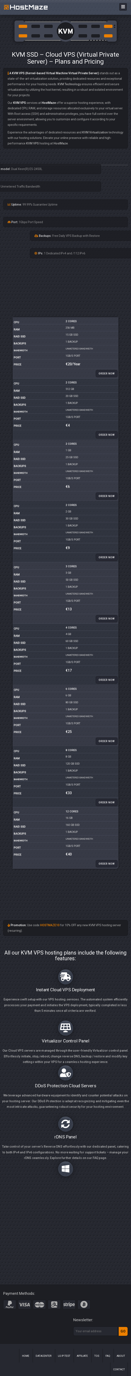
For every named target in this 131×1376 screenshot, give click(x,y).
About (121, 1355)
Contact (119, 1369)
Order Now (83, 498)
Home (25, 1355)
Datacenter (44, 1355)
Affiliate (82, 1355)
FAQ (108, 1355)
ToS (96, 1355)
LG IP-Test (64, 1355)
